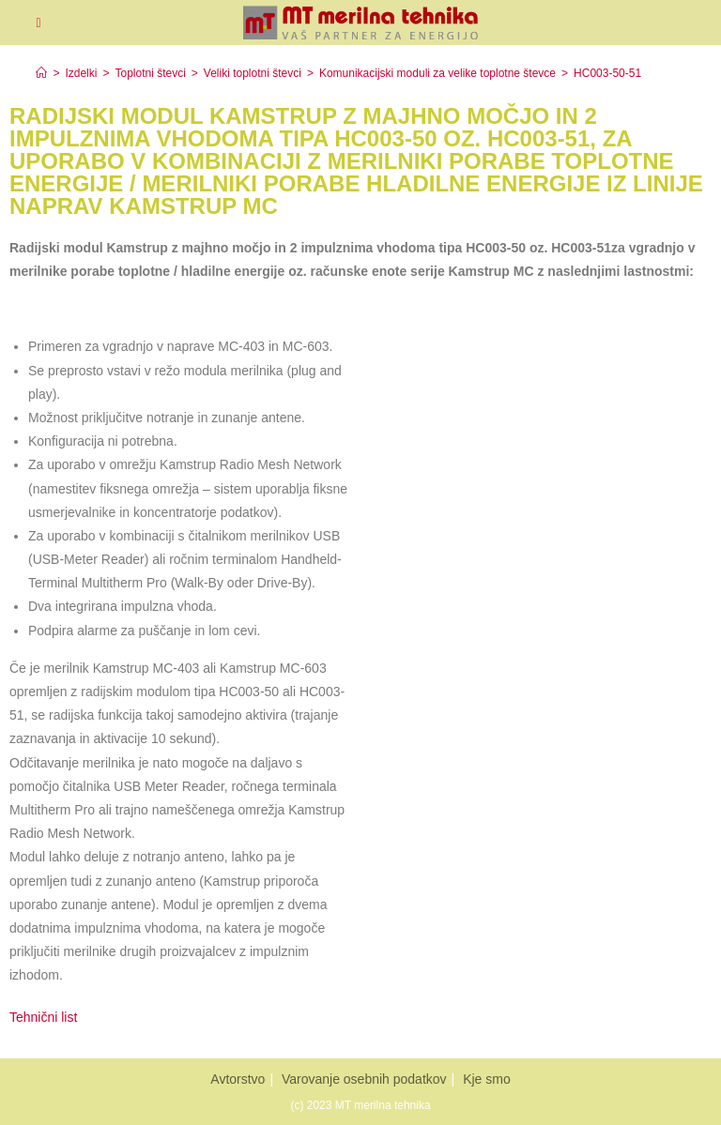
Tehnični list (45, 1017)
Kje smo (487, 1079)
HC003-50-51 (607, 73)
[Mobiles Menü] (38, 22)
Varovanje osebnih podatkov (364, 1079)
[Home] (41, 73)
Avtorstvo (237, 1079)
